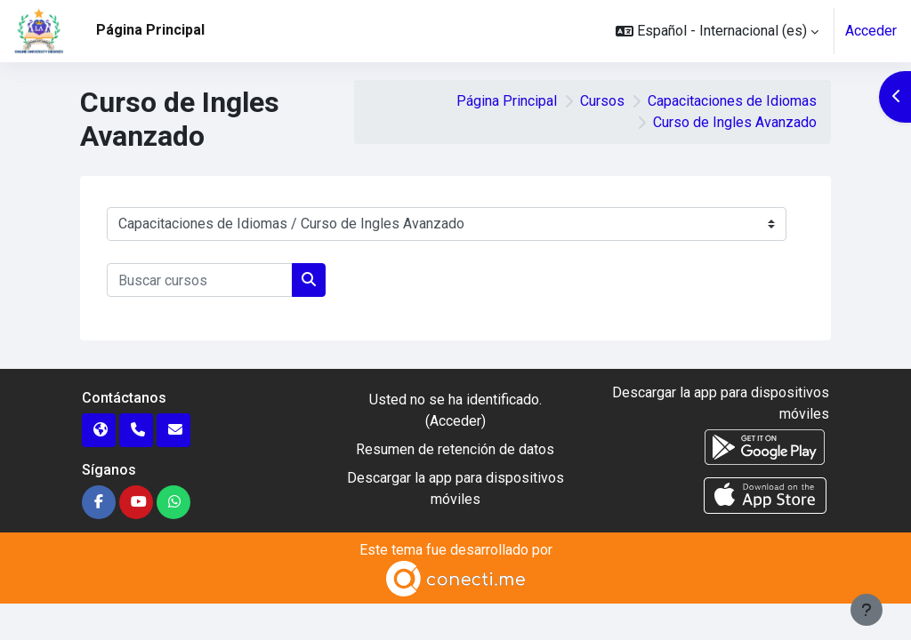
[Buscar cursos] (200, 280)
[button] (717, 31)
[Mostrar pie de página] (867, 610)
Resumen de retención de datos (455, 449)
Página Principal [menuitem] (150, 29)
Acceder (871, 30)
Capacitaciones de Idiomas (732, 100)
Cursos (602, 100)
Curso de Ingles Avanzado (735, 122)
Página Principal (506, 100)
